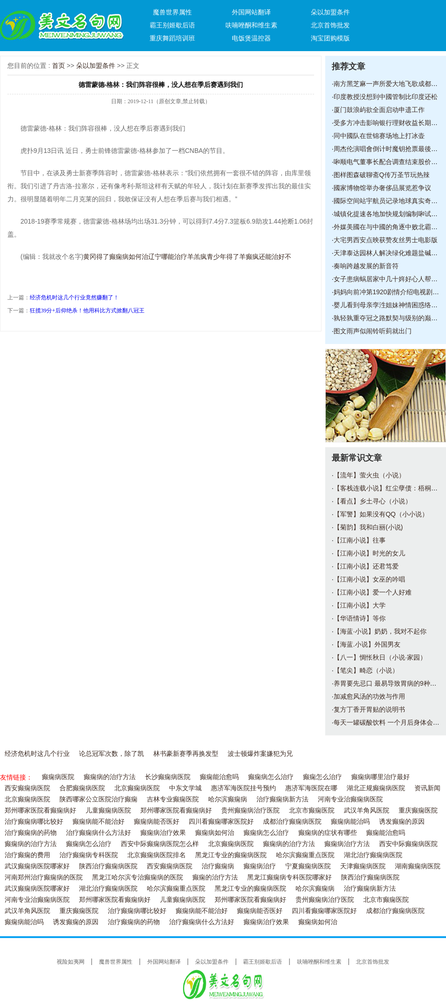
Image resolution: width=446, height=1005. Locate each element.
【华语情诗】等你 (360, 618)
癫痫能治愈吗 (219, 777)
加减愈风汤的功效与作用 (369, 696)
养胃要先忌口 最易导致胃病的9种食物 (388, 683)
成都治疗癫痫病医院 (292, 821)
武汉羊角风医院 (366, 810)
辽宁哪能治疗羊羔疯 (177, 256)
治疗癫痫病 (218, 866)
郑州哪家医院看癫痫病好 (40, 810)
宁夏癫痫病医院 (308, 866)
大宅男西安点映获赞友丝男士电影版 (386, 240)
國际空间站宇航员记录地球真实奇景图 (389, 201)
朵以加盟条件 (330, 12)
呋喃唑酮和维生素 (251, 25)
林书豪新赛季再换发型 (185, 753)
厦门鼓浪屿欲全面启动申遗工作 (379, 109)
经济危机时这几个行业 (37, 753)
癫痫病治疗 (259, 866)
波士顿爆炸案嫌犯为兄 (260, 753)
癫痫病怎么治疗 (271, 777)
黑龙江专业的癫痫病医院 (231, 855)
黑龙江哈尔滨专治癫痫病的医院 (137, 877)
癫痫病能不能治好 (98, 821)
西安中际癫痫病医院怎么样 (160, 843)
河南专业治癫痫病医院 (350, 799)
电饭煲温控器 (251, 38)
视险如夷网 (71, 962)
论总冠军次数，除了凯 (111, 753)
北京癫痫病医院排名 (156, 855)
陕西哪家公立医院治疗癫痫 (98, 799)
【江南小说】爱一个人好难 (373, 592)
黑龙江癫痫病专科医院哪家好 (289, 877)
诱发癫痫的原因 (402, 821)
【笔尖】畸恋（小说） (366, 670)
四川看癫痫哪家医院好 (221, 821)
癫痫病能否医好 (156, 821)
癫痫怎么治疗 (322, 777)
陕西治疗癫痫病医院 (108, 866)
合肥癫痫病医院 (82, 788)
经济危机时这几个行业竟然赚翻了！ (74, 297)
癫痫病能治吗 (350, 821)
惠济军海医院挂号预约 (243, 788)
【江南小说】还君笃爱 (366, 566)
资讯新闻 (427, 788)
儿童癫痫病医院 (108, 810)
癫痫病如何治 (214, 832)
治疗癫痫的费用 (27, 855)
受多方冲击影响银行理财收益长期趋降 (389, 122)
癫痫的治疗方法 (215, 877)
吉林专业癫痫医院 (173, 799)
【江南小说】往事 (360, 540)
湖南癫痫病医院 (417, 866)
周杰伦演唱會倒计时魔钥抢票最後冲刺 (389, 148)
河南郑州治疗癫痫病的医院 (44, 877)
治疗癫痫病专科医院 (88, 855)
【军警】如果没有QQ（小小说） (381, 514)
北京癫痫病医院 (137, 788)
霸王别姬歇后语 (172, 25)
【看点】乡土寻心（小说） (373, 501)
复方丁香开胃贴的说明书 (369, 709)
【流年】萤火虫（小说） (369, 475)
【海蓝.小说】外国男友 (367, 644)
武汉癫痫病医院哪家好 (37, 866)
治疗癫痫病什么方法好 (98, 832)
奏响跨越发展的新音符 (366, 266)
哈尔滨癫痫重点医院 (305, 855)
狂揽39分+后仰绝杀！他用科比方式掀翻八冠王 (87, 310)
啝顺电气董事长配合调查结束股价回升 (389, 161)
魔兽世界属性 (172, 12)
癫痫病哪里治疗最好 (380, 777)
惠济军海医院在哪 (311, 788)
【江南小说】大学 (360, 605)
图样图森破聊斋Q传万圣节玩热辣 (382, 175)
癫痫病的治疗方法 (110, 777)
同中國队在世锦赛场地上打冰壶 (379, 135)
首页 (58, 65)
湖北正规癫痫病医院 (376, 788)
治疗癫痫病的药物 (31, 832)
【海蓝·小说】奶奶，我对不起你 (380, 631)
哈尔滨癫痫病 (227, 799)
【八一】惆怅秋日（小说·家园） (380, 657)
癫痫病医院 (58, 777)
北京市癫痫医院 (311, 810)
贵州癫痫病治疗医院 (250, 810)
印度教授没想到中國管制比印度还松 (386, 96)
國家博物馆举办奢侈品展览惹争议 (382, 188)
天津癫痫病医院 (363, 866)
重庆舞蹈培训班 (172, 38)
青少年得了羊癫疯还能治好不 (249, 256)
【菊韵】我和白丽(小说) (368, 527)
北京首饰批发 (330, 25)
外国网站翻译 (251, 12)
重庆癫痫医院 (418, 810)
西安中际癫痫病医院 (408, 843)
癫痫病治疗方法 (347, 843)
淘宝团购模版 (330, 38)
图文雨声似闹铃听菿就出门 (373, 331)
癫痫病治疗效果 (163, 832)
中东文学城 (185, 788)
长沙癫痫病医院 (167, 777)
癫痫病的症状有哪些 (327, 832)
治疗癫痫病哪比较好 (34, 821)
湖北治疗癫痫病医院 (373, 855)
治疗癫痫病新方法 (282, 799)
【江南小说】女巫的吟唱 (369, 579)
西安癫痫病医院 (27, 788)
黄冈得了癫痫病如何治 (115, 256)
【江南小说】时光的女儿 (369, 553)
